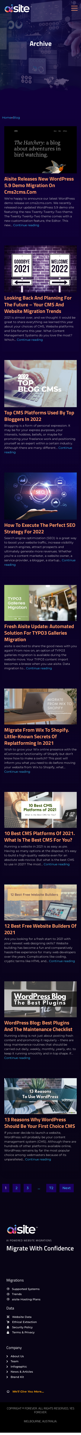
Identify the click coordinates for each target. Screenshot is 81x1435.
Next (66, 1188)
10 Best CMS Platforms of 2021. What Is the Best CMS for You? (39, 836)
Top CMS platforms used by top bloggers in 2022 (39, 416)
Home (6, 117)
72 (51, 1188)
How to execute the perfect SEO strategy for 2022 (39, 528)
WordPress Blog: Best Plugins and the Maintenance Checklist (38, 1026)
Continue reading (26, 225)
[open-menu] (75, 8)
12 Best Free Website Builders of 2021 (40, 929)
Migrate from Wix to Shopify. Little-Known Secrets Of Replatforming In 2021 (36, 736)
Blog (16, 117)
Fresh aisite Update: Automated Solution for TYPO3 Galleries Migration (39, 632)
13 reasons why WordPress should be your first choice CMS (39, 1123)
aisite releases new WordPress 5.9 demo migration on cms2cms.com (39, 185)
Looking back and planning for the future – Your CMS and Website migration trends (38, 304)
